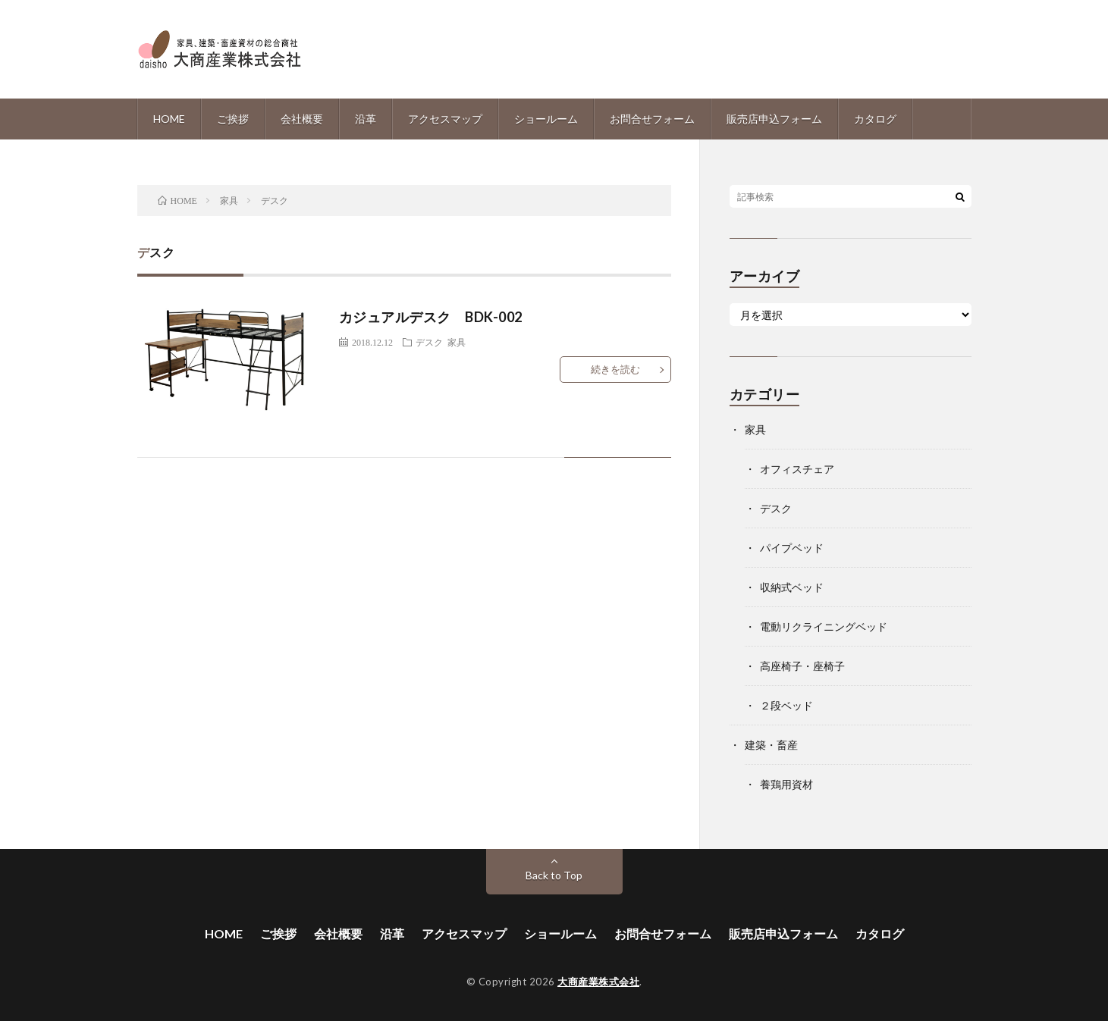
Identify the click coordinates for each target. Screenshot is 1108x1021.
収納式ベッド (792, 587)
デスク (429, 341)
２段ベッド (786, 705)
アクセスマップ (445, 118)
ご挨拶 (233, 118)
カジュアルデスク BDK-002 (431, 316)
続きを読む (615, 369)
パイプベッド (792, 547)
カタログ (875, 118)
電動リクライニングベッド (823, 626)
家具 (456, 341)
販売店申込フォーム (774, 118)
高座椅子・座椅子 (802, 665)
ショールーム (546, 118)
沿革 (365, 118)
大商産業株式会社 (598, 982)
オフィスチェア (797, 468)
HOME (169, 118)
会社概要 (302, 118)
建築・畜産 (771, 744)
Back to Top (554, 875)
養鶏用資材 (786, 784)
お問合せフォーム (652, 118)
